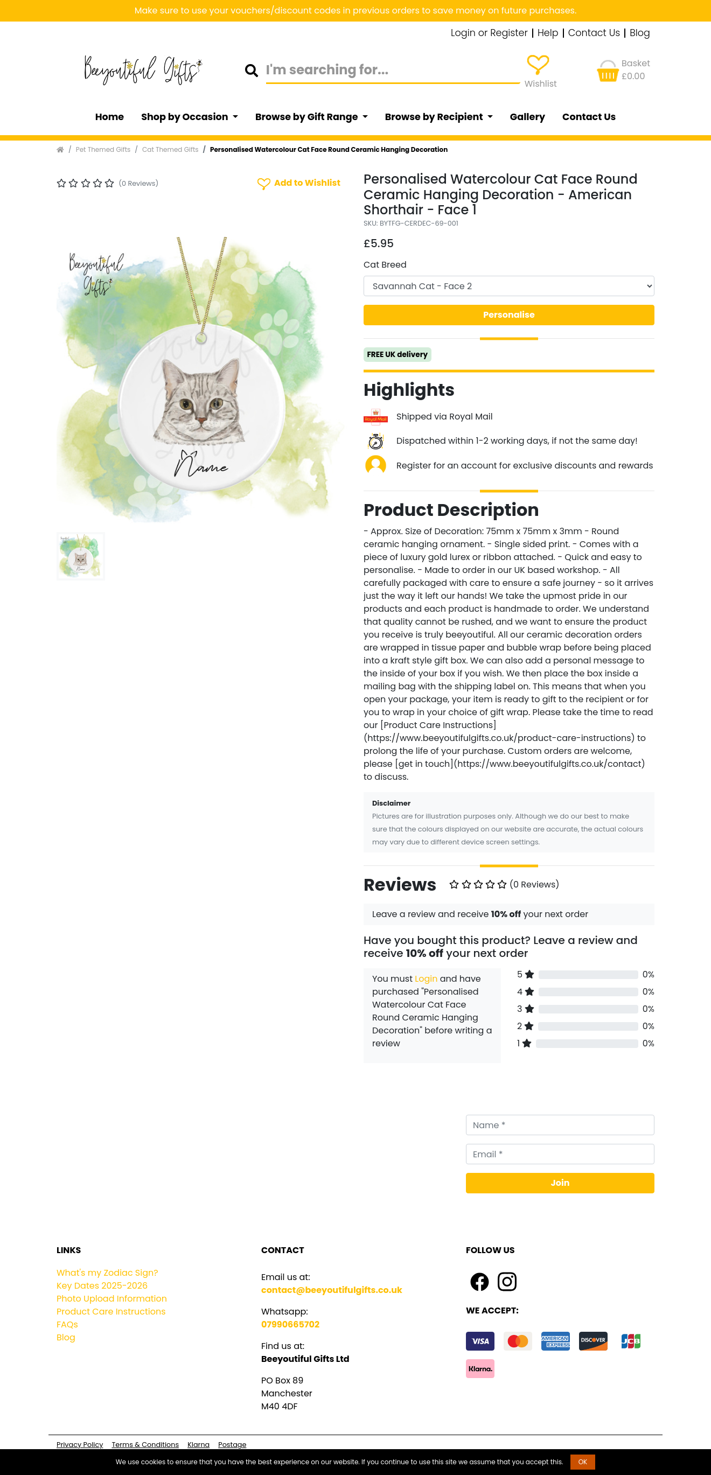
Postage (232, 1444)
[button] (78, 382)
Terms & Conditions (145, 1444)
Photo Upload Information (112, 1298)
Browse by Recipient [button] (435, 116)
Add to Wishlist (297, 183)
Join (560, 1183)
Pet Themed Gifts (103, 149)
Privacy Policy (80, 1444)
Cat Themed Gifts (170, 149)
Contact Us (594, 33)
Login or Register (489, 33)
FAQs (67, 1324)
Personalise (509, 315)
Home (109, 116)
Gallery (527, 116)
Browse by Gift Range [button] (307, 116)
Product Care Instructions (111, 1311)
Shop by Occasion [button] (185, 116)
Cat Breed (385, 264)
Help (548, 33)
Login (426, 979)
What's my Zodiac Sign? (107, 1273)
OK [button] (583, 1461)
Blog (640, 33)
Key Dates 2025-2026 (102, 1286)
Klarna (198, 1444)
